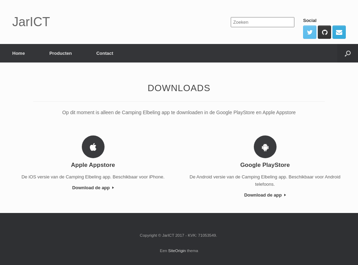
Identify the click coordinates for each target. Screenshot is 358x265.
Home (18, 53)
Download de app (93, 187)
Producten (60, 53)
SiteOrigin (177, 251)
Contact (104, 53)
